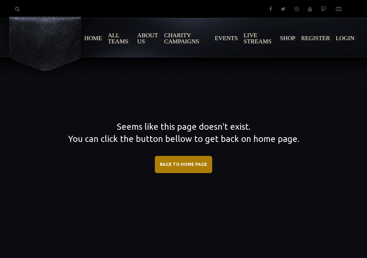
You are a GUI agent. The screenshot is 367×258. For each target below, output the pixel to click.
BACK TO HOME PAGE (183, 164)
